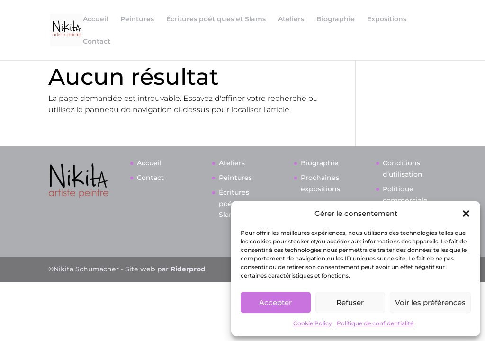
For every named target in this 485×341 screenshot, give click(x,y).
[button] (466, 213)
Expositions (386, 19)
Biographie (335, 19)
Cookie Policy (312, 323)
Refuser (350, 302)
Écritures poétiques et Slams (216, 19)
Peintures (137, 19)
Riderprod (188, 322)
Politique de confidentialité (375, 323)
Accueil (95, 19)
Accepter (275, 302)
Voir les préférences (430, 302)
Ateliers (291, 19)
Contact (96, 41)
